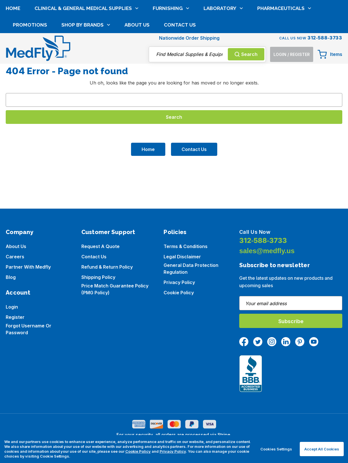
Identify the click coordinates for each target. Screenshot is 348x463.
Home (13, 48)
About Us (137, 65)
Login (12, 307)
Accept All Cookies (321, 449)
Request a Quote (100, 246)
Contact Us (180, 65)
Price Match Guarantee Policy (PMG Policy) (114, 289)
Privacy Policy (179, 282)
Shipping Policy (98, 277)
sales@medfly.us (267, 251)
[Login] (291, 26)
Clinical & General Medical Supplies (86, 48)
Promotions (30, 65)
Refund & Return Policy (107, 267)
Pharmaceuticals (284, 48)
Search (246, 26)
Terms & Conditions (186, 246)
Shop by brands (85, 65)
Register (15, 317)
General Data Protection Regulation (191, 268)
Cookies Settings (276, 449)
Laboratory (223, 48)
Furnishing (171, 48)
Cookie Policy (179, 292)
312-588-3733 (263, 240)
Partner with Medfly (28, 267)
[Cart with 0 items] (329, 26)
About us (16, 246)
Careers (15, 256)
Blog (11, 277)
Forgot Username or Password (28, 329)
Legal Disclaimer (182, 256)
